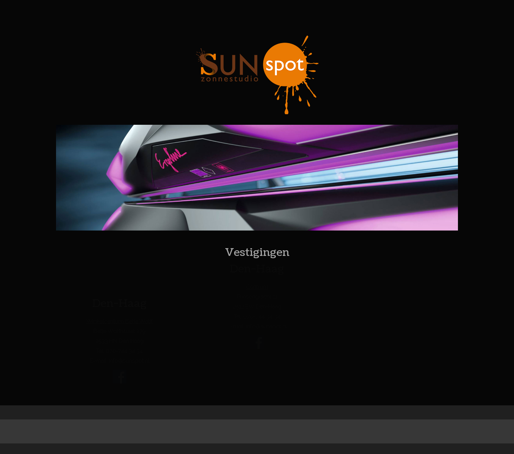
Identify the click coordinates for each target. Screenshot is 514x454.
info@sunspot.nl (129, 360)
